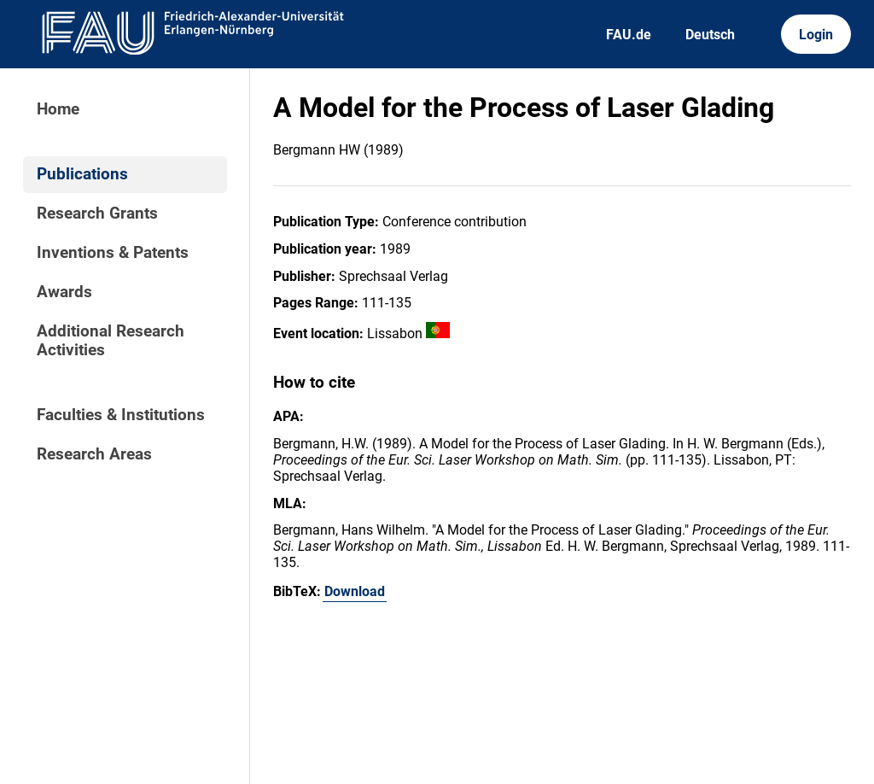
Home (58, 109)
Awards (64, 292)
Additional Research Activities (110, 341)
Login (816, 34)
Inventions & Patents (113, 252)
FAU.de (628, 34)
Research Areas (94, 454)
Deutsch (710, 34)
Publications (82, 174)
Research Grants (97, 213)
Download (354, 591)
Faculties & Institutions (121, 415)
